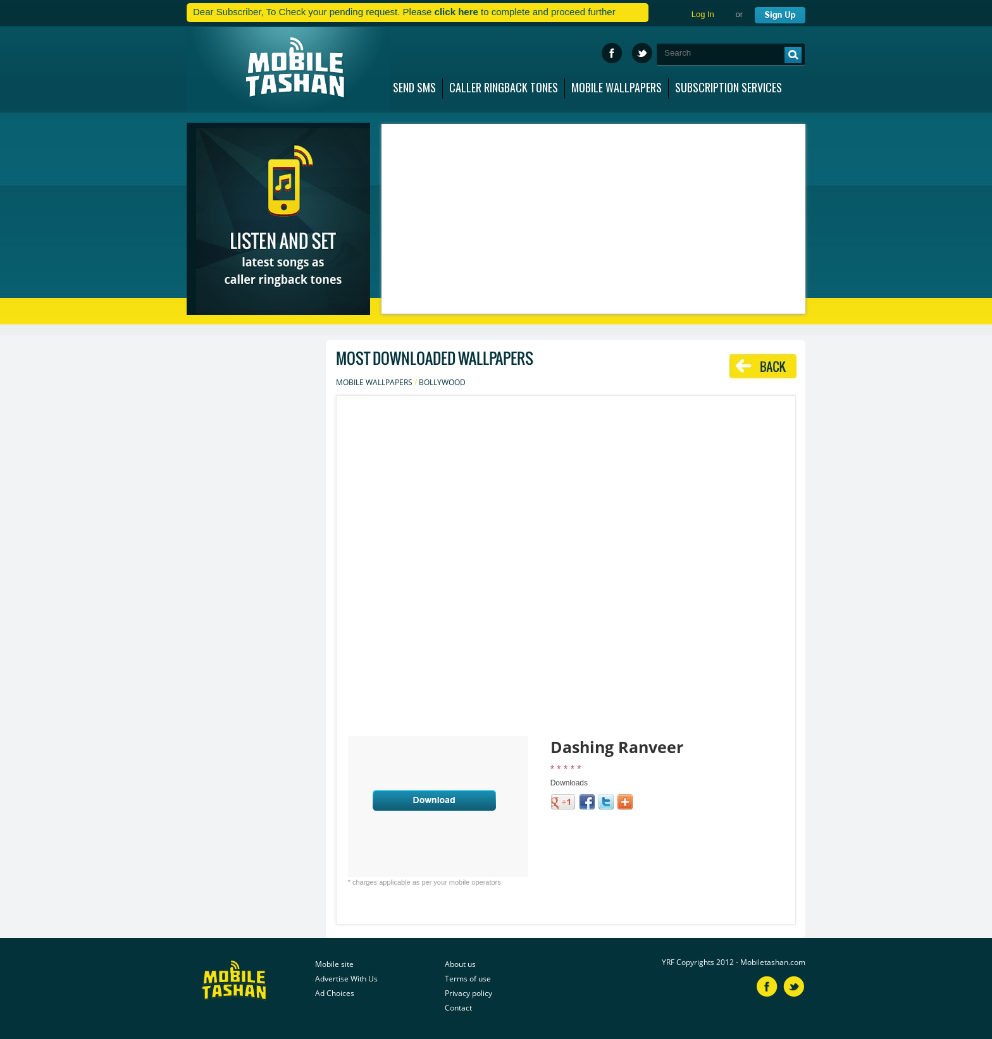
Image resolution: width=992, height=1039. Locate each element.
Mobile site (334, 964)
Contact (458, 1007)
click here (456, 11)
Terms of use (468, 978)
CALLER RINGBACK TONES (503, 84)
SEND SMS (414, 84)
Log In (702, 14)
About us (460, 964)
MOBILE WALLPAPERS (616, 84)
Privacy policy (468, 993)
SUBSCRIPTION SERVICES (728, 84)
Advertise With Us (346, 978)
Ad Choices (334, 993)
